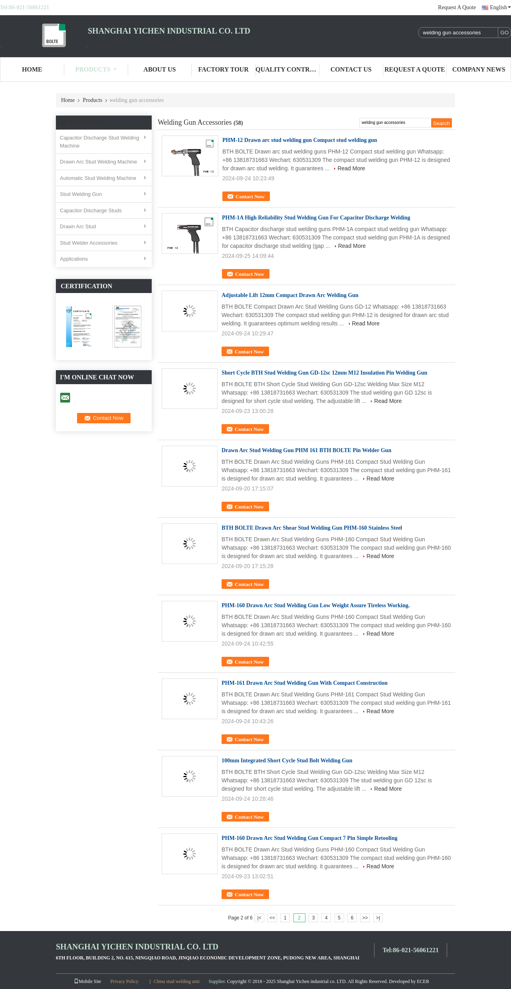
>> (365, 918)
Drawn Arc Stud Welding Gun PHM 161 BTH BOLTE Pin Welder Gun (306, 450)
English (500, 7)
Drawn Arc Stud (78, 226)
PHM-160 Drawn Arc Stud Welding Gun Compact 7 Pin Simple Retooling (310, 838)
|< (259, 918)
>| (378, 918)
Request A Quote (457, 7)
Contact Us (351, 69)
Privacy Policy (124, 981)
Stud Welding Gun (81, 194)
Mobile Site (87, 981)
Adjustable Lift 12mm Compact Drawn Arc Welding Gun (290, 295)
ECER (423, 981)
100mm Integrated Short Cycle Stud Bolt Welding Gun (287, 761)
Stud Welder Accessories (88, 243)
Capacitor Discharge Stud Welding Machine (99, 142)
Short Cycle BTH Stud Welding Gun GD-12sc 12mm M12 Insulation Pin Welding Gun (324, 373)
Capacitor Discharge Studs (91, 210)
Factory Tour (223, 69)
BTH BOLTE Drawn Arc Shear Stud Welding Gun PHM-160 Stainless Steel (312, 528)
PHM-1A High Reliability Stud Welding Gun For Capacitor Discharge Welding (316, 218)
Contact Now (250, 196)
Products (96, 69)
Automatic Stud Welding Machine (98, 178)
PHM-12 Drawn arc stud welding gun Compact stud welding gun (299, 140)
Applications (74, 259)
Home (32, 69)
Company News (478, 69)
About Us (159, 69)
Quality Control (287, 69)
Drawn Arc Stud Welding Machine (98, 162)
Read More (351, 168)
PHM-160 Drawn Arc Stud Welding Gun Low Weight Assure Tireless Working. (316, 605)
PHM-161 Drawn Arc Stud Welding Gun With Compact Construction (305, 683)
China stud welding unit (177, 981)
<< (272, 918)
